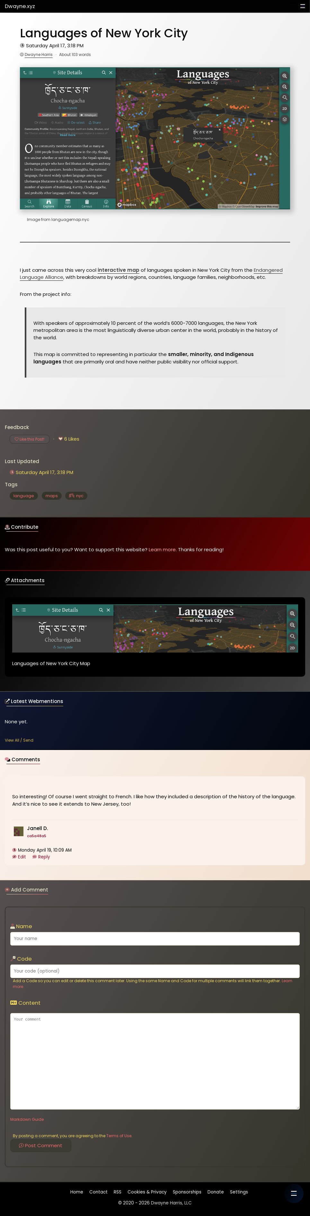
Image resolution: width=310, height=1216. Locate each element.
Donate (216, 1192)
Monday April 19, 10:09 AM (45, 851)
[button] (294, 1193)
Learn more (162, 549)
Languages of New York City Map (52, 664)
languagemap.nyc (70, 219)
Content (25, 1003)
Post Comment (40, 1145)
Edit (22, 858)
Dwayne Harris (39, 54)
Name (21, 926)
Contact (98, 1192)
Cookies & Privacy (147, 1192)
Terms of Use (118, 1135)
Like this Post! (29, 439)
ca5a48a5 (37, 837)
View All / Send (19, 740)
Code (21, 959)
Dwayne (20, 6)
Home (77, 1193)
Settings (239, 1192)
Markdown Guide (27, 1119)
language (23, 495)
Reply (44, 858)
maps (52, 495)
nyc (76, 495)
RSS (117, 1192)
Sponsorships (187, 1192)
